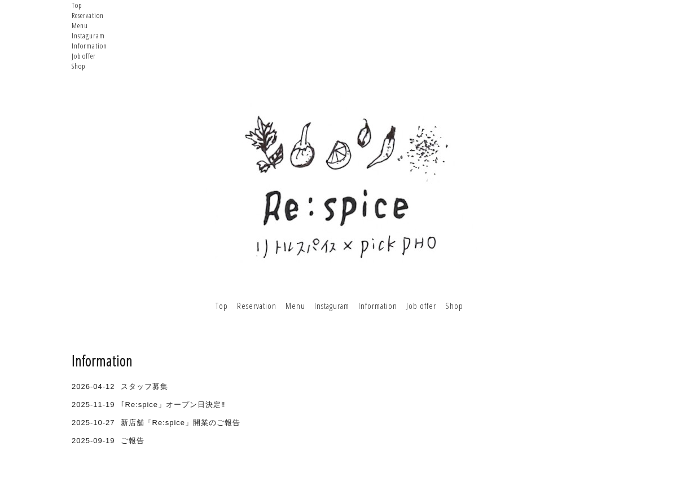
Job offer (84, 56)
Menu (80, 25)
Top (77, 5)
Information (89, 46)
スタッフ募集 (144, 386)
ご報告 (132, 440)
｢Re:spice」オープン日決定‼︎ (173, 404)
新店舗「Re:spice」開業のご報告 (181, 422)
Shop (78, 66)
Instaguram (88, 35)
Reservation (88, 15)
